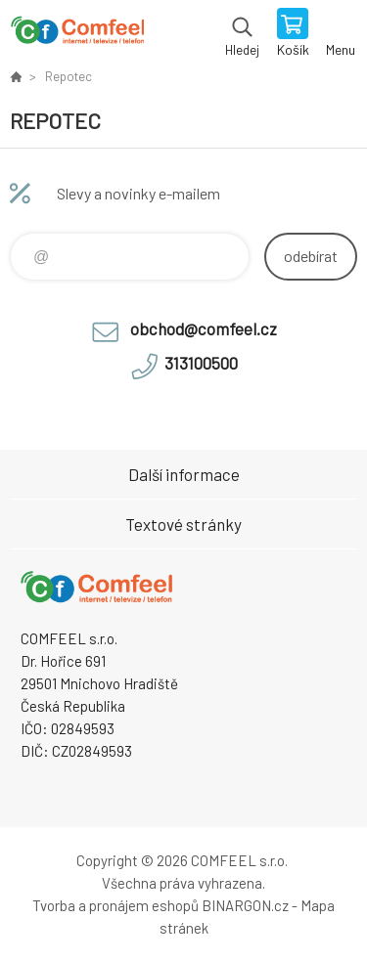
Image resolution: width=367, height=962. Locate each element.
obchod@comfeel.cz (203, 328)
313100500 (201, 362)
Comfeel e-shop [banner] (77, 34)
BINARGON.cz (245, 905)
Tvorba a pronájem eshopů (115, 905)
